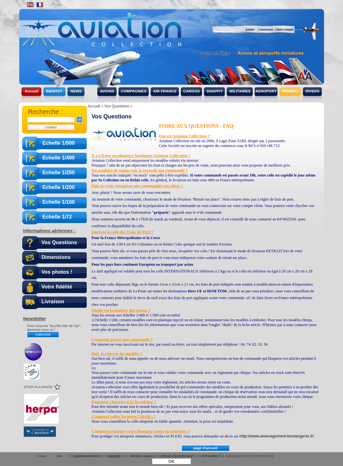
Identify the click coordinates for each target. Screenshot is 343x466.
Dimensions (56, 257)
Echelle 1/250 (58, 172)
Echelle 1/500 (58, 143)
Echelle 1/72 (57, 217)
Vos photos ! (56, 272)
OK (171, 461)
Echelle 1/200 (58, 187)
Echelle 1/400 (58, 157)
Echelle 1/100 (58, 202)
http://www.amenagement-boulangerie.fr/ (277, 436)
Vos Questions (59, 242)
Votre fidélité (56, 286)
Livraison (52, 301)
